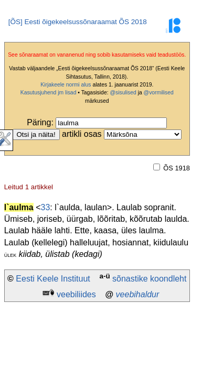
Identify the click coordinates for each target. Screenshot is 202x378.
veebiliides (76, 294)
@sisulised (123, 92)
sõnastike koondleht (149, 278)
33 (45, 207)
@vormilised (159, 92)
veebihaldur (138, 294)
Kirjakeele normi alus (65, 85)
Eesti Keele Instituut (53, 278)
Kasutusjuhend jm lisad (48, 92)
